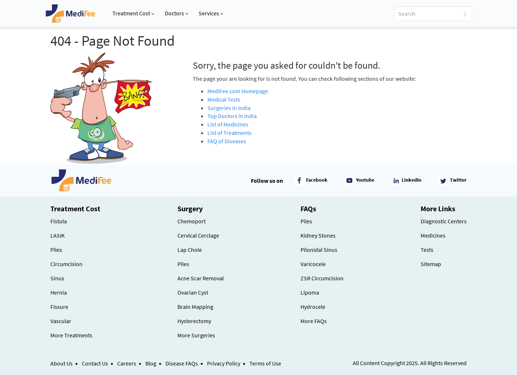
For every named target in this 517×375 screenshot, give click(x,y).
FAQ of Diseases (226, 141)
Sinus (57, 278)
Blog (150, 363)
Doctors (176, 13)
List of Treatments (229, 132)
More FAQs (313, 321)
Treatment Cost (133, 13)
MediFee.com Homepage (237, 91)
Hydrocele (312, 306)
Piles (56, 249)
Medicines (433, 235)
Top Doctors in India (232, 116)
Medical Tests (223, 99)
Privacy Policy (223, 363)
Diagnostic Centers (444, 221)
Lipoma (309, 292)
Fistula (58, 221)
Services (211, 13)
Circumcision (66, 264)
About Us (61, 363)
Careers (126, 363)
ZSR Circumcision (322, 278)
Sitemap (431, 264)
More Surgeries (196, 335)
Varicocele (313, 264)
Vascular (60, 321)
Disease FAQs (181, 363)
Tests (427, 249)
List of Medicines (227, 124)
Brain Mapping (195, 306)
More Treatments (71, 335)
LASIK (57, 235)
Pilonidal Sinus (318, 249)
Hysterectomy (194, 321)
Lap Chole (189, 249)
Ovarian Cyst (192, 292)
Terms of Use (265, 363)
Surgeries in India (228, 107)
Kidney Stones (318, 235)
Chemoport (191, 221)
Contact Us (95, 363)
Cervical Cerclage (198, 235)
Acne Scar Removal (200, 278)
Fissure (59, 306)
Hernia (58, 292)
